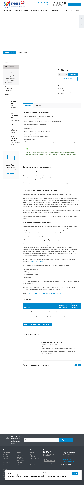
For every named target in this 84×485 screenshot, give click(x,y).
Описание (28, 105)
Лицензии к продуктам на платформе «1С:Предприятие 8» (10, 76)
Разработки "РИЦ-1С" (10, 72)
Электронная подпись (8, 95)
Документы (38, 105)
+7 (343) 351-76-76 (59, 3)
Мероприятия (45, 10)
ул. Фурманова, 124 (68, 461)
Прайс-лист (55, 10)
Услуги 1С (32, 452)
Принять (75, 473)
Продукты (18, 10)
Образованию (8, 82)
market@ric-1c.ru (68, 464)
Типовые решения (9, 70)
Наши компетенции (8, 464)
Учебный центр (34, 464)
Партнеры (6, 467)
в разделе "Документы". (36, 261)
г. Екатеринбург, (44, 2)
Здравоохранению (9, 80)
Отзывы (5, 469)
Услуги (26, 10)
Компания (8, 10)
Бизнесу (7, 62)
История (5, 456)
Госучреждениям (9, 66)
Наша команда (7, 458)
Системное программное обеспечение (8, 88)
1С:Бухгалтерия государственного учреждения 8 (31, 391)
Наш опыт (35, 10)
